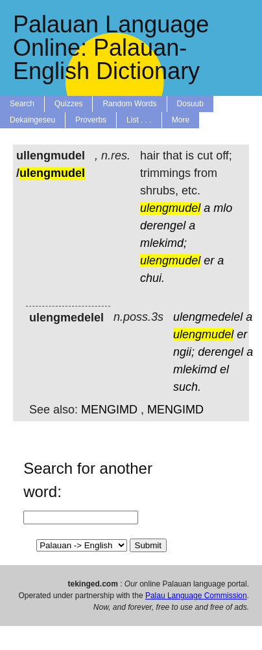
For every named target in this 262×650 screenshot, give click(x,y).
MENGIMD (109, 409)
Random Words (129, 103)
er (209, 260)
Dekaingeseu (32, 119)
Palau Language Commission (196, 595)
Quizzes (68, 103)
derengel (162, 225)
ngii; (184, 351)
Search (22, 103)
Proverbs (90, 119)
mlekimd (195, 369)
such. (187, 386)
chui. (152, 278)
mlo (222, 208)
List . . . (139, 119)
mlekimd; (163, 243)
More (180, 119)
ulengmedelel (208, 316)
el (224, 369)
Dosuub (190, 103)
